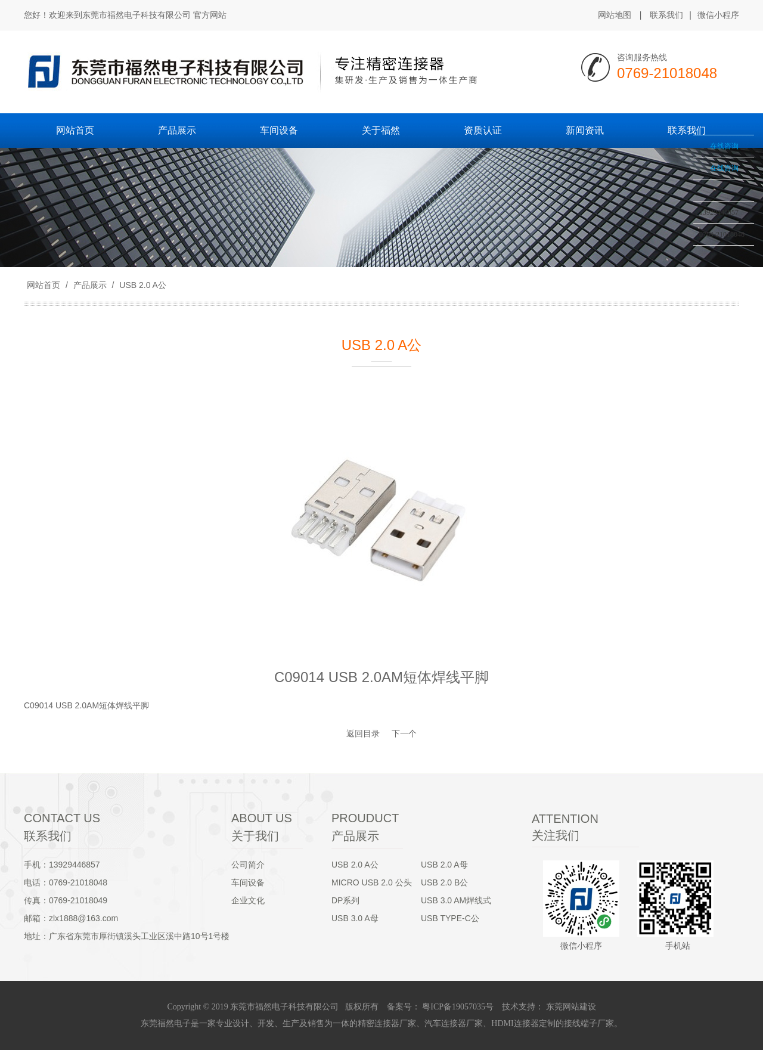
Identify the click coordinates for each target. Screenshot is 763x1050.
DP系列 (345, 900)
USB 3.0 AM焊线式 (456, 900)
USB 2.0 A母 (444, 864)
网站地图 (614, 15)
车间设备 (248, 882)
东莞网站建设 (571, 1006)
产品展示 (90, 285)
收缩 (677, 171)
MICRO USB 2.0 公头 (371, 882)
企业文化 (248, 900)
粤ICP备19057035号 (457, 1006)
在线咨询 (724, 146)
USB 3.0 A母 (355, 918)
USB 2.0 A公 (141, 285)
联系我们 (666, 15)
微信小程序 (718, 15)
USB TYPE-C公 (450, 918)
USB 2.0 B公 (444, 882)
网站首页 (43, 285)
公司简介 (248, 864)
